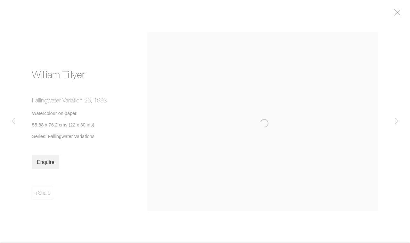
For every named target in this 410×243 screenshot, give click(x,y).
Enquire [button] (45, 164)
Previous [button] (14, 121)
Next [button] (396, 121)
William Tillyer (58, 77)
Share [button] (44, 195)
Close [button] (400, 14)
